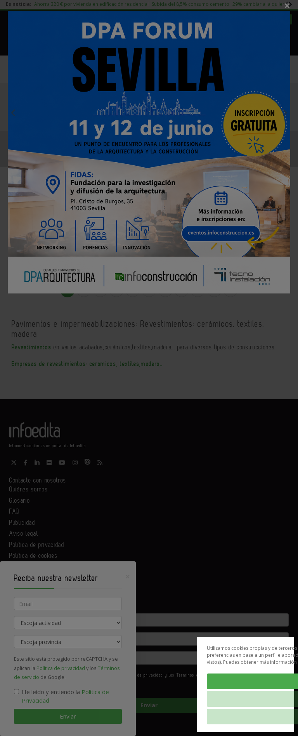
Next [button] (285, 112)
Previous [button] (13, 112)
